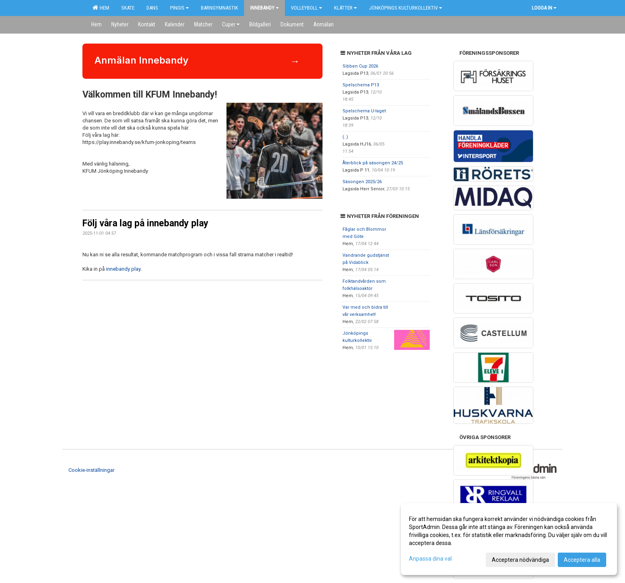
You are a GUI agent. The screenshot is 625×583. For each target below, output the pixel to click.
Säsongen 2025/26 (362, 181)
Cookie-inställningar (91, 470)
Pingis (179, 8)
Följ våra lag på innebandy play (145, 223)
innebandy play (123, 269)
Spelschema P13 (361, 85)
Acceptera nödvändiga (520, 560)
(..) (345, 137)
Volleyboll (306, 8)
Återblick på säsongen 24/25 (373, 163)
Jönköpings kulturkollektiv (405, 8)
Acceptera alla (582, 560)
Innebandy (264, 8)
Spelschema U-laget (364, 111)
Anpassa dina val (430, 558)
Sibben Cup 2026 (360, 66)
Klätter (345, 8)
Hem (100, 7)
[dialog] (509, 539)
